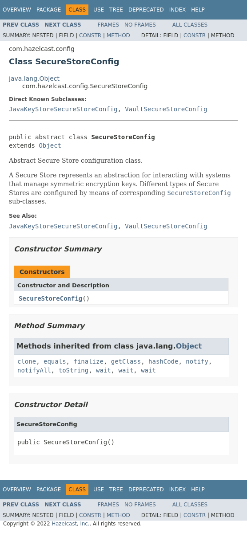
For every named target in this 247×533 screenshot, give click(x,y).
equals (55, 361)
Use (98, 10)
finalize (88, 361)
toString (73, 370)
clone (26, 361)
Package (48, 10)
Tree (116, 10)
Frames (109, 25)
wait (103, 370)
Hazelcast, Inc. (70, 524)
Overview (17, 10)
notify (197, 361)
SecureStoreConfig (50, 298)
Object (50, 145)
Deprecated (146, 10)
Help (198, 10)
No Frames (140, 25)
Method (118, 35)
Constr (90, 35)
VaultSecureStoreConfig (166, 109)
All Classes (189, 25)
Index (177, 10)
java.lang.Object (34, 78)
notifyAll (34, 370)
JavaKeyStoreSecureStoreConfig (63, 109)
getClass (126, 361)
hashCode (163, 361)
